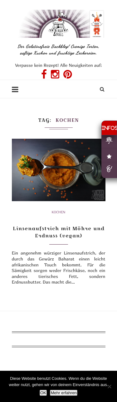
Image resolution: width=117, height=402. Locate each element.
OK (43, 392)
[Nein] (109, 386)
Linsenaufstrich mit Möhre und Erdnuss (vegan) (59, 232)
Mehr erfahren (64, 392)
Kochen (59, 212)
